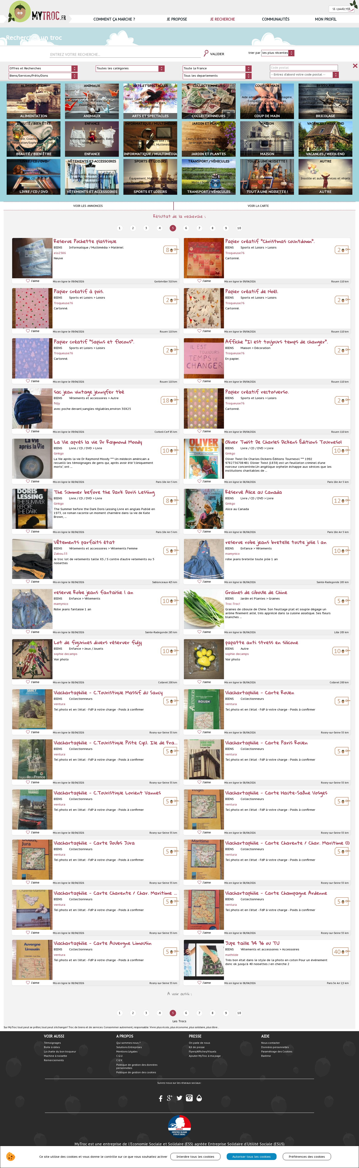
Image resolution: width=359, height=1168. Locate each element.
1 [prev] (120, 228)
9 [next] (226, 228)
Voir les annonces (88, 206)
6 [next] (186, 228)
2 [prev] (133, 228)
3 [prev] (146, 228)
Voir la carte (258, 206)
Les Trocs (179, 1021)
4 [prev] (159, 228)
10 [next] (239, 228)
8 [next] (213, 228)
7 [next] (199, 228)
